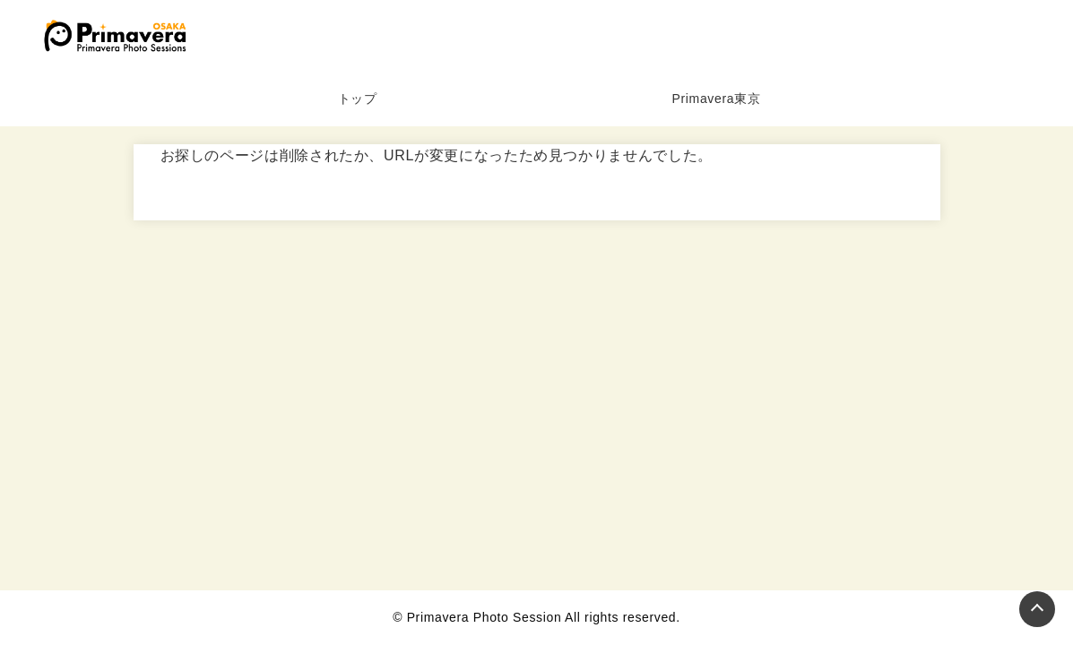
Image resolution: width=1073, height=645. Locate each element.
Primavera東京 (716, 98)
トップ (357, 98)
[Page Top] (1037, 609)
